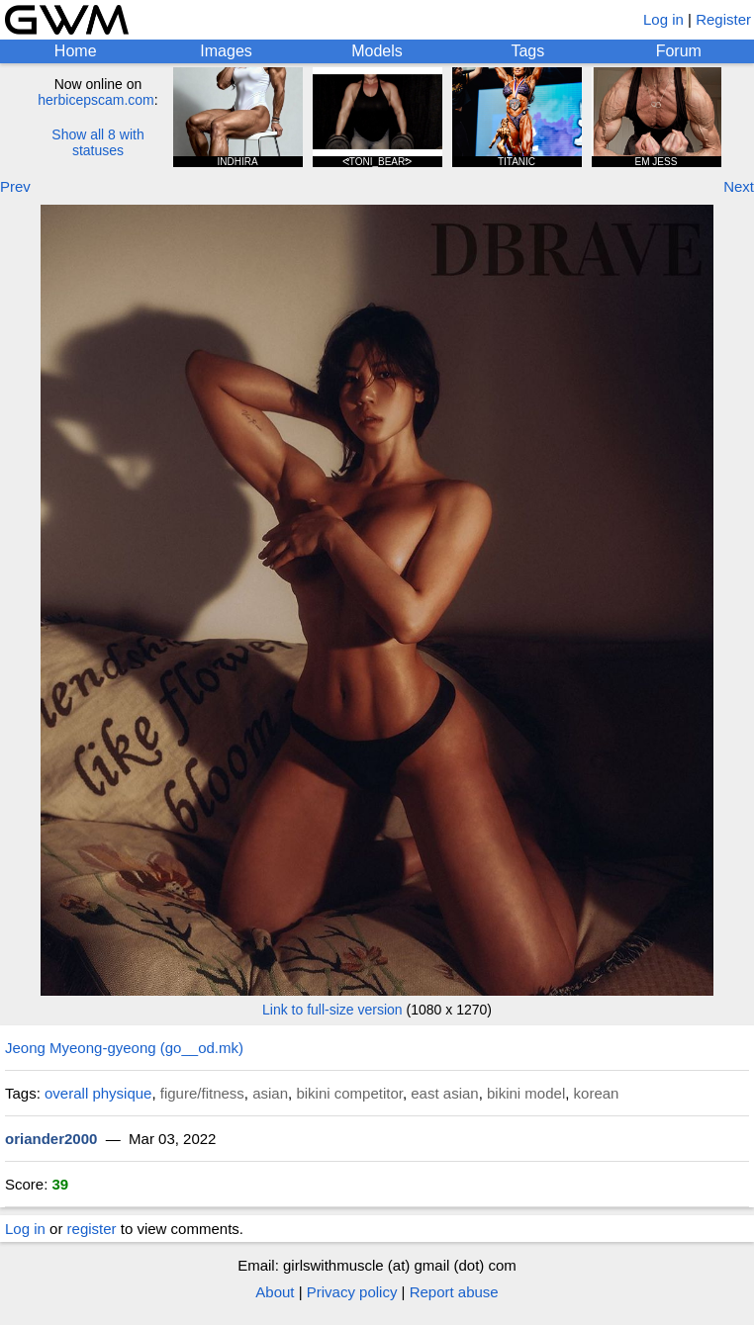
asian (270, 1093)
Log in (663, 19)
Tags (527, 51)
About (274, 1291)
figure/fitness (202, 1093)
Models (377, 51)
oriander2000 (51, 1138)
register (92, 1228)
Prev (15, 186)
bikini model (526, 1093)
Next (738, 186)
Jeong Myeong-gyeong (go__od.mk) (124, 1047)
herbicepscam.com (96, 100)
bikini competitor (349, 1093)
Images (225, 51)
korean (596, 1093)
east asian (444, 1093)
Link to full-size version (332, 1009)
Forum (679, 51)
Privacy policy (352, 1291)
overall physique (98, 1093)
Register (723, 19)
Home (75, 51)
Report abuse (454, 1291)
